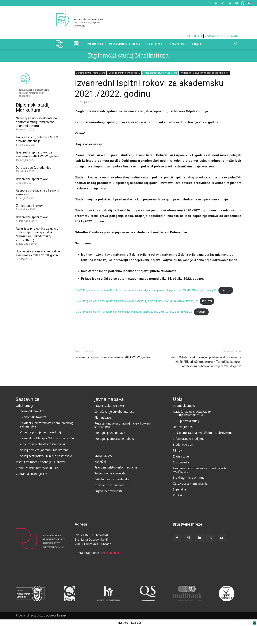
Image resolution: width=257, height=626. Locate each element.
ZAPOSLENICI (214, 36)
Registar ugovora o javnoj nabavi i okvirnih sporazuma (123, 425)
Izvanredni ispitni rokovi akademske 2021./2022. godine (113, 357)
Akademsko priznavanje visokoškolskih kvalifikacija (199, 470)
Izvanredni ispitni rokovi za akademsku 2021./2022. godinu (37, 154)
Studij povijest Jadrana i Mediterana (44, 450)
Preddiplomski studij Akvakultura (160, 72)
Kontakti (178, 495)
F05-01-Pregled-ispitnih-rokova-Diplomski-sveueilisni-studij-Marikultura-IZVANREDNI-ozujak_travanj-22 (133, 311)
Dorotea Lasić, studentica (33, 168)
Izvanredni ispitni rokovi (32, 179)
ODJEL (197, 44)
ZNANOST (177, 44)
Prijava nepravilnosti (108, 491)
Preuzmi (226, 290)
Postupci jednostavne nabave (114, 439)
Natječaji (100, 461)
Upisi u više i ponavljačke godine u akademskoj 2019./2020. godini (39, 253)
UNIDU (60, 44)
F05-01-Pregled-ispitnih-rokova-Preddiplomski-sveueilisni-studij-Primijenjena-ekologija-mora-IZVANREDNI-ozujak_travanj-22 (145, 290)
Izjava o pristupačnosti (109, 485)
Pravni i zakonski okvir (109, 406)
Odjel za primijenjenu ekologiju (124, 72)
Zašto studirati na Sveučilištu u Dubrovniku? (202, 433)
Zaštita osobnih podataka (111, 479)
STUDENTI (194, 36)
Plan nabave (102, 417)
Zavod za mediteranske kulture (37, 468)
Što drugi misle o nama (188, 477)
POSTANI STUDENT (125, 44)
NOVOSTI (95, 44)
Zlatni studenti (182, 456)
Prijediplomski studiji (191, 415)
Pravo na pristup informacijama (115, 467)
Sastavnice (27, 399)
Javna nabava (109, 399)
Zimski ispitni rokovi (29, 206)
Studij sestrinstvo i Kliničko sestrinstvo (46, 456)
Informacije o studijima (188, 439)
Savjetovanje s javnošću (110, 473)
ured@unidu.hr (109, 553)
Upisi (178, 399)
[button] (236, 44)
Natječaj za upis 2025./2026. (192, 412)
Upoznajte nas (183, 427)
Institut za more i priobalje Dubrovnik (41, 462)
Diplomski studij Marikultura (128, 55)
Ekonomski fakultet (33, 417)
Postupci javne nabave (109, 433)
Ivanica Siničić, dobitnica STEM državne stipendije (37, 139)
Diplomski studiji (188, 421)
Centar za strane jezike (31, 474)
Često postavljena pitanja (190, 483)
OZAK (76, 44)
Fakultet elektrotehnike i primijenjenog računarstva (46, 424)
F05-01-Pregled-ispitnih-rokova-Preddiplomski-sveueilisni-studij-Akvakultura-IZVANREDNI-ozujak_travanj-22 (136, 301)
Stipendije (179, 489)
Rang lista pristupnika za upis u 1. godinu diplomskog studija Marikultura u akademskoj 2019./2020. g (39, 234)
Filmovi (178, 450)
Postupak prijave (184, 406)
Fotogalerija (181, 462)
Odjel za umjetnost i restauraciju (42, 444)
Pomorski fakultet (32, 411)
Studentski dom (183, 444)
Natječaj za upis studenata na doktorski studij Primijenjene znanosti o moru (36, 122)
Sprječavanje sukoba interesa (114, 412)
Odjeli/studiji (24, 406)
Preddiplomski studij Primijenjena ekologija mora (204, 72)
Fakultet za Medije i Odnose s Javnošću (47, 438)
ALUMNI (233, 36)
